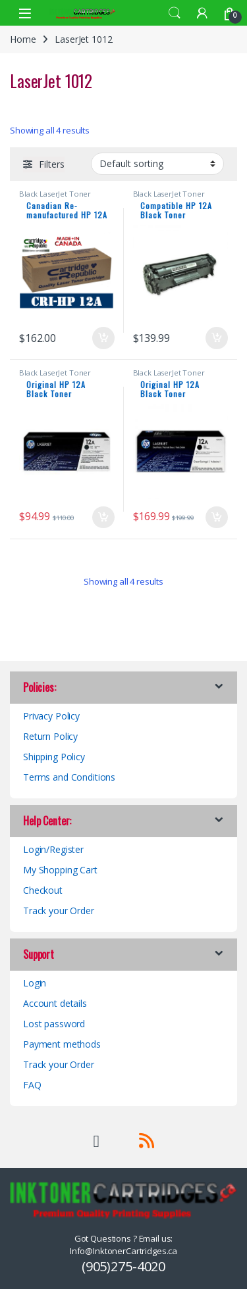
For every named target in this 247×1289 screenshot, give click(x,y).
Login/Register (53, 849)
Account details (55, 1003)
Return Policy (50, 736)
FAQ (32, 1085)
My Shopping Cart (60, 869)
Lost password (54, 1023)
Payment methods (62, 1044)
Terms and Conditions (69, 777)
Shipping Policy (54, 756)
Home (23, 39)
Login (34, 983)
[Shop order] (157, 164)
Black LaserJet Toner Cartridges (55, 198)
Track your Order (58, 910)
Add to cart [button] (103, 338)
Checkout (43, 890)
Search (174, 13)
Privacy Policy (51, 716)
